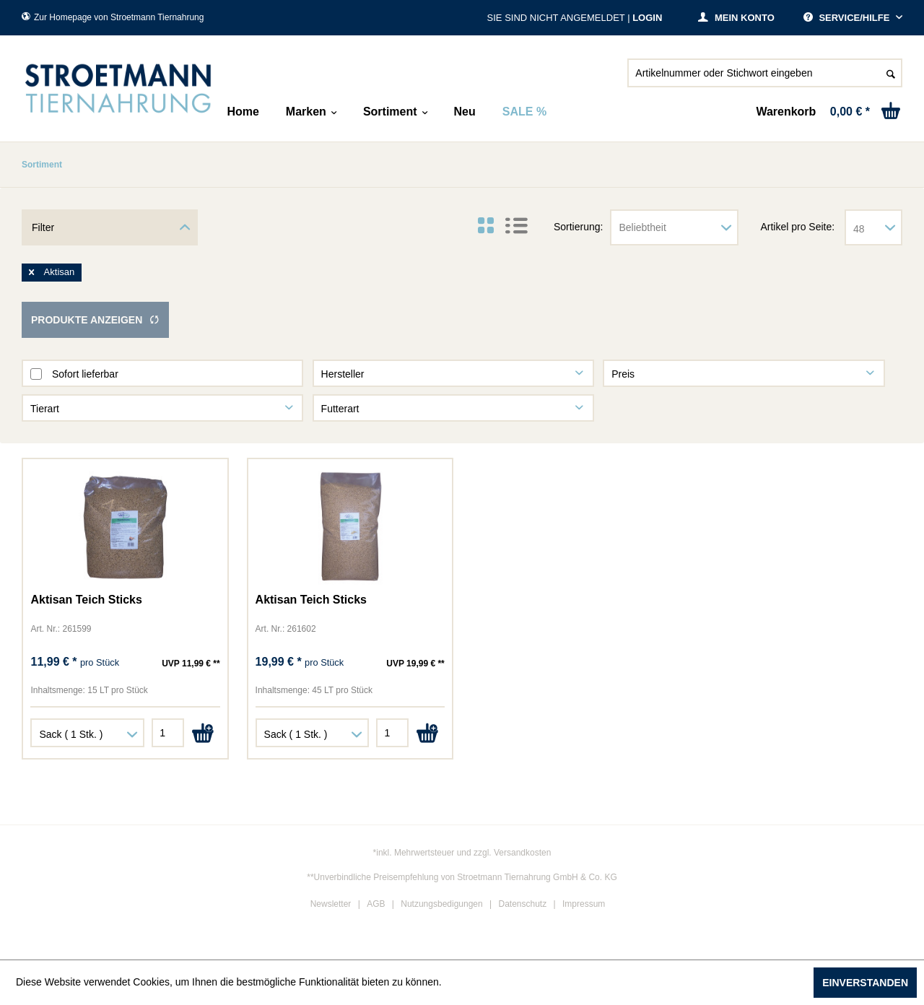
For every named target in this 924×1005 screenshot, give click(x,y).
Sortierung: (578, 226)
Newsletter (331, 904)
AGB (376, 904)
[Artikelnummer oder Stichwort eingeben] (764, 72)
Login (647, 17)
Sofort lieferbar (85, 374)
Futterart (340, 408)
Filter (43, 227)
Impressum (583, 904)
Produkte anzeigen (95, 320)
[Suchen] (890, 72)
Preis (623, 374)
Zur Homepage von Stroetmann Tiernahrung (113, 17)
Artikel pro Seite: (797, 226)
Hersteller (343, 374)
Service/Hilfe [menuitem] (847, 17)
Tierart (44, 408)
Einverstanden (865, 982)
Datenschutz (523, 904)
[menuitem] (764, 78)
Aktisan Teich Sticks (85, 599)
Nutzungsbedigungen (441, 904)
